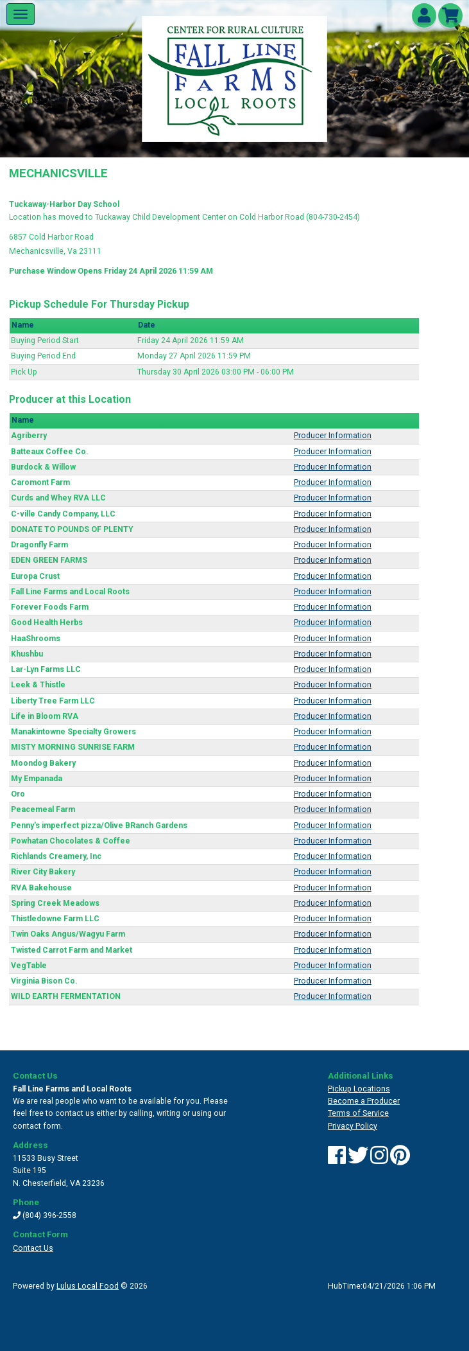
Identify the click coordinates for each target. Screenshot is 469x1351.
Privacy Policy (352, 1126)
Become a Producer (364, 1101)
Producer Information (332, 435)
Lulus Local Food (87, 1286)
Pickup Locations (359, 1088)
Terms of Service (358, 1113)
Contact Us (33, 1248)
